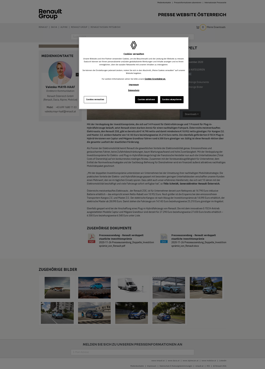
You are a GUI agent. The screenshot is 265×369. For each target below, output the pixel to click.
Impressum (134, 84)
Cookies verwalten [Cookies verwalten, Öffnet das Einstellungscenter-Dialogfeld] (95, 99)
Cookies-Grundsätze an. (155, 79)
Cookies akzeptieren (172, 99)
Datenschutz (133, 90)
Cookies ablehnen (146, 99)
